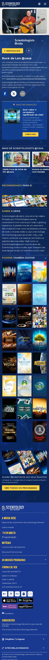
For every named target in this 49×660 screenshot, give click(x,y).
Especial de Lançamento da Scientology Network (23, 522)
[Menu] (45, 4)
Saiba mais (30, 134)
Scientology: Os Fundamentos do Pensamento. (26, 79)
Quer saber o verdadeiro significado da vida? (33, 112)
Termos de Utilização (9, 650)
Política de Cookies (9, 653)
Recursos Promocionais (12, 552)
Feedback (9, 604)
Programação (9, 537)
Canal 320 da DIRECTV (11, 571)
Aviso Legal (6, 659)
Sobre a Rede (8, 527)
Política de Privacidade (10, 656)
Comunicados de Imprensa (13, 547)
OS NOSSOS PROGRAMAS (13, 560)
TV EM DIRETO (8, 532)
